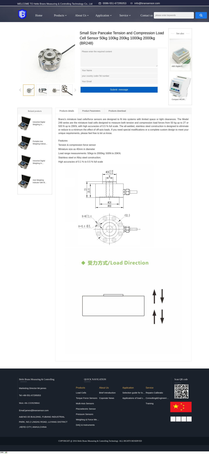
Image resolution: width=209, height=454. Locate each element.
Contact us (146, 15)
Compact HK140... (179, 99)
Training (150, 403)
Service (125, 15)
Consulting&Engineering (157, 398)
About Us (82, 15)
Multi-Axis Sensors (85, 403)
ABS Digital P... (177, 66)
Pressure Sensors (84, 414)
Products (60, 15)
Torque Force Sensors (86, 398)
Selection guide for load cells (134, 392)
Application (103, 15)
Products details (67, 111)
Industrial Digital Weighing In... (39, 123)
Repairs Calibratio (154, 392)
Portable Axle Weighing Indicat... (40, 142)
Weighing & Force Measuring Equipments (87, 419)
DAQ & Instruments (85, 425)
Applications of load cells (134, 398)
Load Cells (81, 392)
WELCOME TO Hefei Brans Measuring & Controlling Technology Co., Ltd (54, 4)
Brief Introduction (107, 392)
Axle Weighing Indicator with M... (39, 181)
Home (38, 15)
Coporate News (106, 398)
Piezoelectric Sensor (86, 409)
